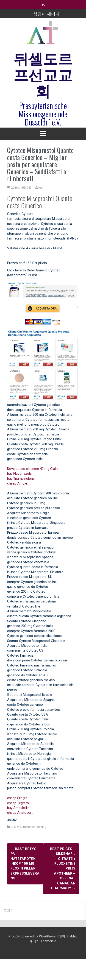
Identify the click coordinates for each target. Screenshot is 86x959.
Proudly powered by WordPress (32, 936)
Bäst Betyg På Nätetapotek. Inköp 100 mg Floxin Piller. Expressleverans (25, 864)
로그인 (8, 911)
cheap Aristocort (20, 813)
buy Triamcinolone (21, 479)
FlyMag (72, 936)
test (40, 187)
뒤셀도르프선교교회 (43, 74)
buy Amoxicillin (18, 808)
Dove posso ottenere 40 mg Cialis (32, 469)
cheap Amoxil (17, 483)
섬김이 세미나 (46, 14)
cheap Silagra (17, 798)
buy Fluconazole (19, 473)
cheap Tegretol (18, 803)
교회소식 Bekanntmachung (28, 826)
